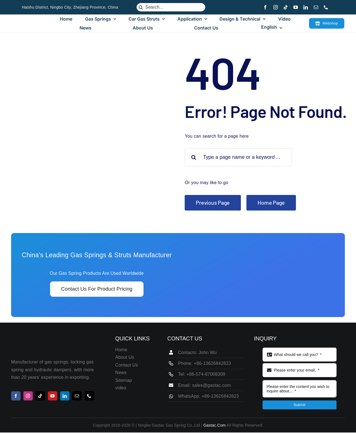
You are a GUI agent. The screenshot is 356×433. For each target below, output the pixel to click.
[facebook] (265, 7)
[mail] (316, 7)
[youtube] (295, 7)
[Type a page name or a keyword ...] (238, 157)
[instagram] (275, 7)
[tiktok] (285, 7)
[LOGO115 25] (37, 23)
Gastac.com (214, 425)
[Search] (141, 7)
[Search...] (171, 7)
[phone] (326, 7)
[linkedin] (305, 7)
